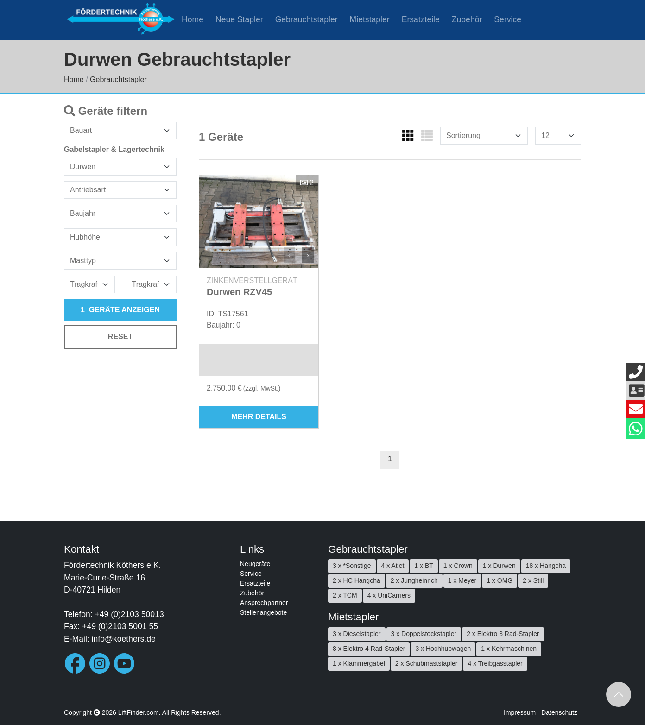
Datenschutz (559, 712)
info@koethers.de (124, 638)
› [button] (308, 255)
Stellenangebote (263, 612)
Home (192, 19)
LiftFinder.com (138, 712)
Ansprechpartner (264, 602)
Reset (120, 336)
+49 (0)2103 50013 (129, 614)
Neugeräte (255, 563)
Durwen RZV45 (239, 292)
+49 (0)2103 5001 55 (120, 626)
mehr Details (258, 417)
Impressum (520, 712)
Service (507, 19)
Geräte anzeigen (120, 310)
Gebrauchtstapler (306, 19)
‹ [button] (289, 255)
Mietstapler (370, 19)
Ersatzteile (421, 19)
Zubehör (467, 19)
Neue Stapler (239, 19)
